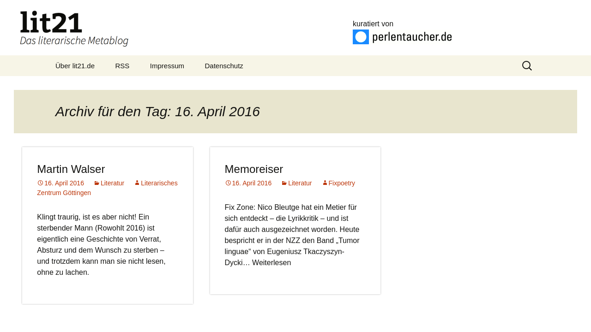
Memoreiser (254, 169)
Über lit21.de (75, 66)
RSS (122, 66)
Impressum (167, 66)
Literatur (112, 183)
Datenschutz (224, 66)
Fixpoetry (342, 183)
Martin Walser (71, 169)
